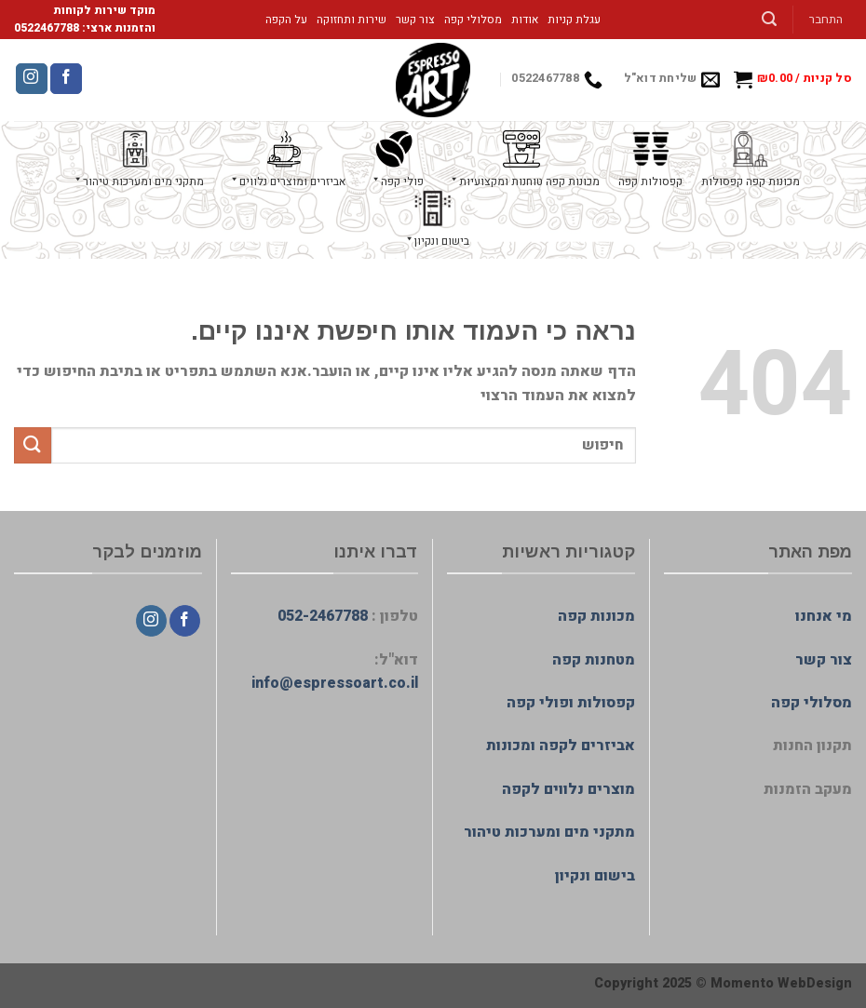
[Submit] (32, 445)
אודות (524, 19)
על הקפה (286, 19)
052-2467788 (322, 616)
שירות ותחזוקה (351, 19)
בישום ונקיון (595, 876)
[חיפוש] (769, 19)
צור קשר (415, 19)
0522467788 (46, 28)
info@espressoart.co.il (334, 683)
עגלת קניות (574, 19)
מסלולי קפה (473, 19)
